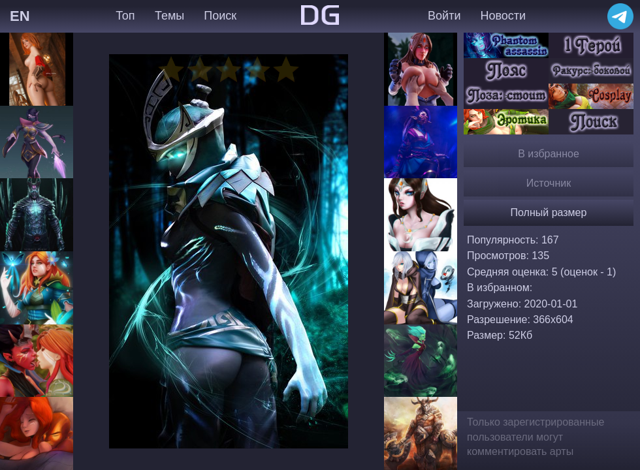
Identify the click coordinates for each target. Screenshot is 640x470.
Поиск (220, 15)
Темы (169, 15)
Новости (503, 15)
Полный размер (549, 212)
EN (20, 16)
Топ (125, 15)
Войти (444, 15)
